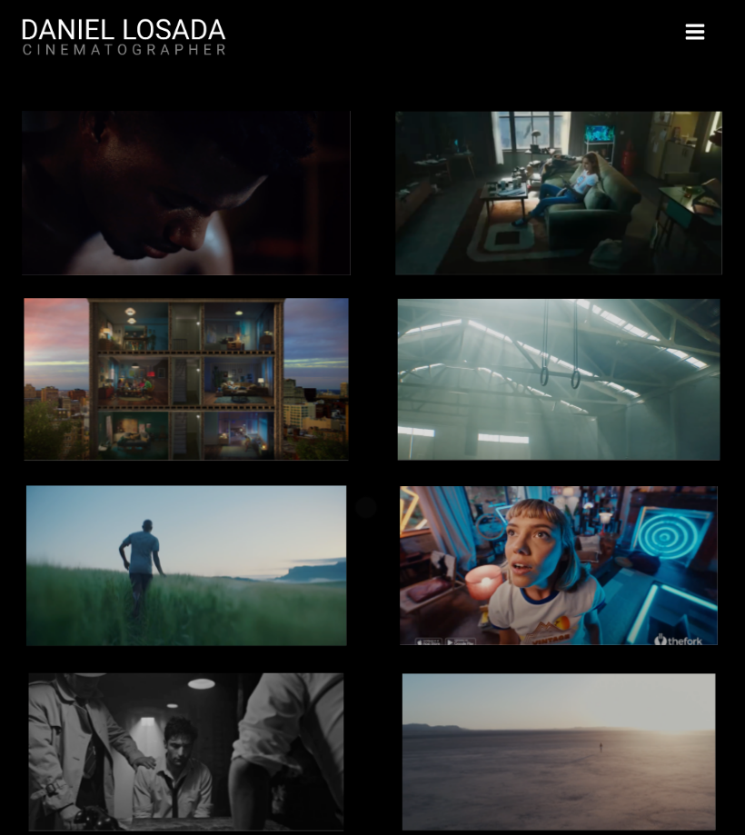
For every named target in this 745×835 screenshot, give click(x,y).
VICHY (186, 752)
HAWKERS (558, 379)
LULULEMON (186, 565)
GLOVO (187, 379)
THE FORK (558, 566)
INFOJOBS (558, 193)
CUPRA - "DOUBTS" (185, 193)
